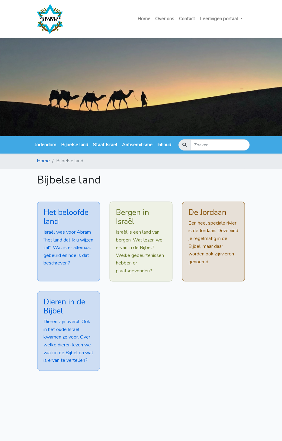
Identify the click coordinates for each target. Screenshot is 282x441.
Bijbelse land (74, 144)
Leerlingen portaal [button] (219, 18)
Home (143, 18)
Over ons (164, 18)
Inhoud (164, 144)
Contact (187, 18)
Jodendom (45, 144)
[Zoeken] (220, 145)
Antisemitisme (137, 144)
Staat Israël (105, 144)
